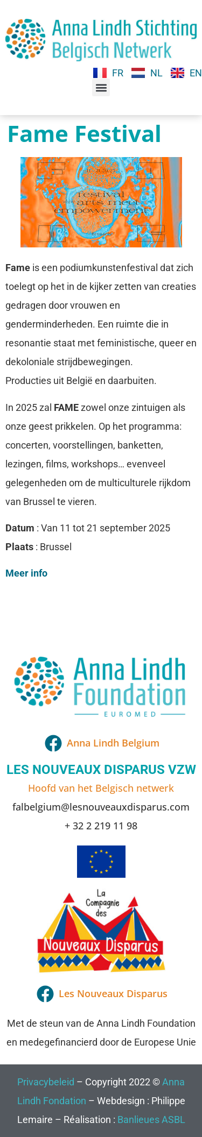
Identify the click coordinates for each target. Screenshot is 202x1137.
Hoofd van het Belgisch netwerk (101, 787)
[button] (101, 87)
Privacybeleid (45, 1082)
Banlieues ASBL (151, 1119)
